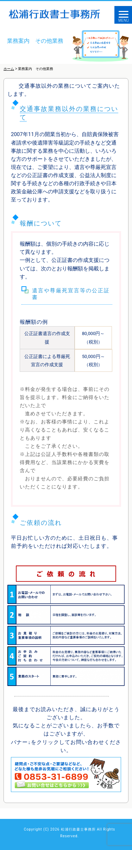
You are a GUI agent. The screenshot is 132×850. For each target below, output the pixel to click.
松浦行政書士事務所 (78, 829)
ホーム (9, 69)
